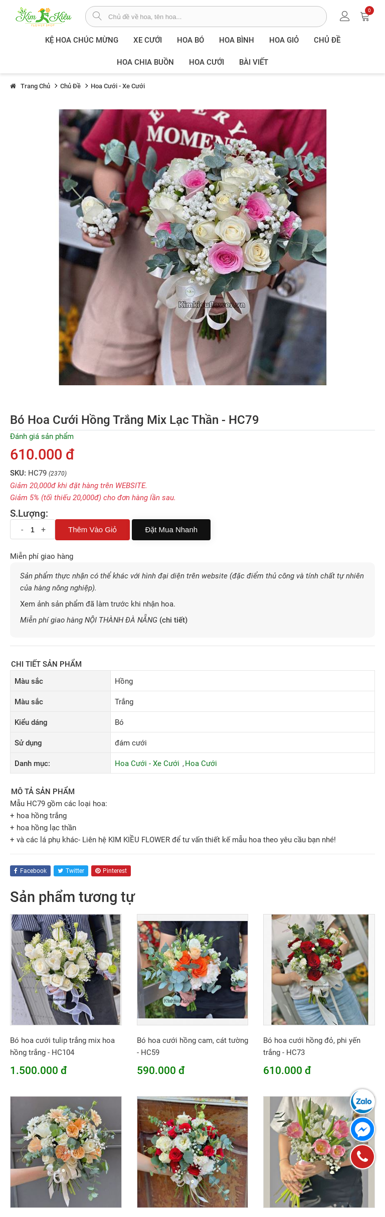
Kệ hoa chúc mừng (81, 40)
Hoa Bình (236, 40)
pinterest (111, 870)
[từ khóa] (217, 17)
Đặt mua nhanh (171, 529)
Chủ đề (327, 40)
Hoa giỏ (284, 40)
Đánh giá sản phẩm (42, 436)
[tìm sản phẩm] (97, 17)
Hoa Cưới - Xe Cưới (147, 763)
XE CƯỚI (147, 40)
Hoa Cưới (206, 62)
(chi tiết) (173, 620)
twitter (71, 870)
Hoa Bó (190, 40)
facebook (30, 870)
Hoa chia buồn (145, 62)
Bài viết (253, 62)
